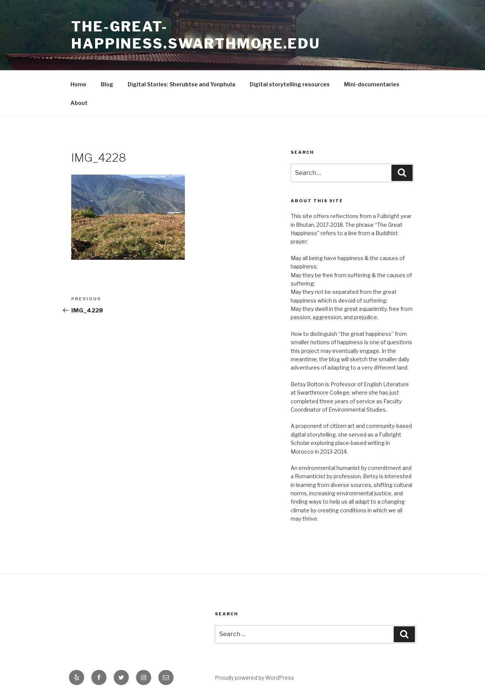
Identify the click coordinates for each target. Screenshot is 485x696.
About (79, 103)
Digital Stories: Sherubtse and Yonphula (181, 84)
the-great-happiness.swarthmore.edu (195, 35)
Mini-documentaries (371, 84)
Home (78, 84)
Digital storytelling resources (290, 84)
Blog (107, 84)
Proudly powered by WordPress (254, 677)
